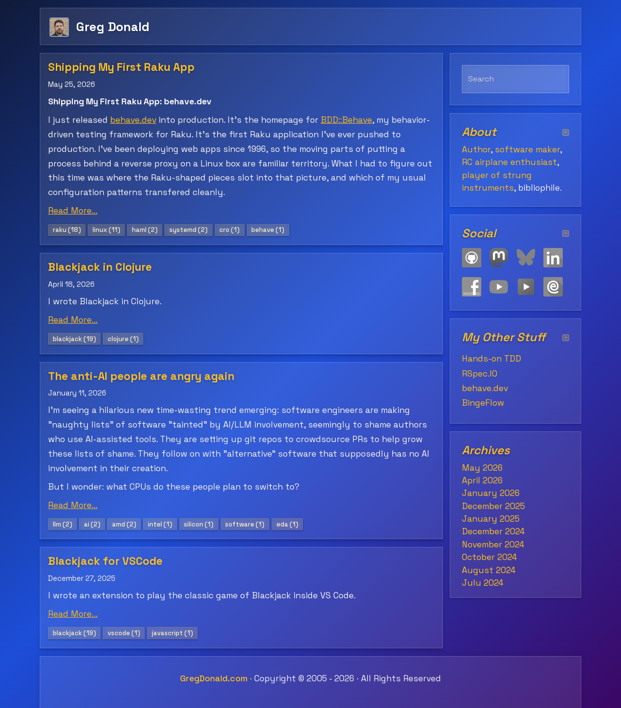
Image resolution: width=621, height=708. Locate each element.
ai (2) (92, 524)
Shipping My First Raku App (121, 67)
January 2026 (491, 493)
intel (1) (160, 524)
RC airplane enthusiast (509, 162)
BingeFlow (483, 402)
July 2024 (483, 582)
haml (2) (145, 230)
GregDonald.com (213, 678)
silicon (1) (198, 524)
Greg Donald (112, 26)
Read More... (73, 210)
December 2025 (493, 506)
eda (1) (287, 524)
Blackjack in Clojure (100, 267)
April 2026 (482, 480)
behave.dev (133, 120)
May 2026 (482, 467)
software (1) (244, 524)
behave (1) (267, 230)
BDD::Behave (346, 120)
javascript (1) (172, 633)
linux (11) (106, 230)
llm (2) (62, 524)
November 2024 (493, 544)
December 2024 (493, 531)
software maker (527, 149)
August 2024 (489, 570)
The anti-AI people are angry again (141, 376)
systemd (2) (188, 230)
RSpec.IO (479, 373)
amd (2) (124, 524)
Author (476, 149)
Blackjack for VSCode (105, 561)
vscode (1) (124, 633)
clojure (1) (123, 339)
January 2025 (491, 518)
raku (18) (67, 230)
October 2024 (489, 557)
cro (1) (229, 230)
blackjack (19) (74, 339)
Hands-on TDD (491, 358)
